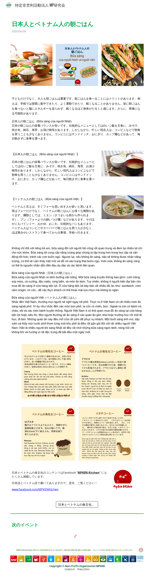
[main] (77, 24)
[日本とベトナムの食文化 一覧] (77, 504)
